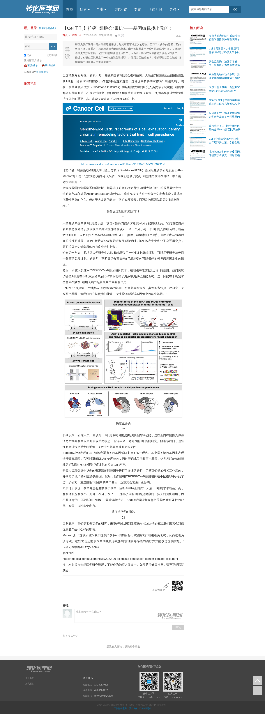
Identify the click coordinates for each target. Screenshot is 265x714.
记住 (27, 55)
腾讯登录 (48, 65)
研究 (85, 9)
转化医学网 (150, 705)
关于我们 (29, 678)
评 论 (178, 627)
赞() (121, 35)
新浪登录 (31, 65)
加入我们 (29, 683)
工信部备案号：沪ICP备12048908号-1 (132, 708)
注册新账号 (42, 72)
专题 (137, 9)
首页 (69, 9)
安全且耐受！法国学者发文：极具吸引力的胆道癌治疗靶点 (224, 65)
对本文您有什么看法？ (129, 616)
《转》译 (155, 9)
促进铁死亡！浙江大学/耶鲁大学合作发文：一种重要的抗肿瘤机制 (225, 116)
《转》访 (120, 9)
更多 (174, 9)
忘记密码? (52, 55)
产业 (101, 9)
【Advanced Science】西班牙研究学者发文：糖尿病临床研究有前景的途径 (225, 155)
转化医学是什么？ (48, 28)
